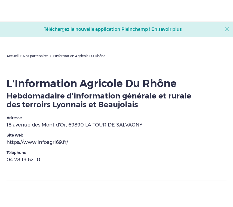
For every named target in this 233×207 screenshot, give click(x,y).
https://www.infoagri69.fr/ (37, 142)
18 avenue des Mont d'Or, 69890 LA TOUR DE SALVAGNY (74, 125)
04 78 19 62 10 (23, 160)
